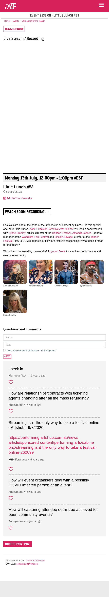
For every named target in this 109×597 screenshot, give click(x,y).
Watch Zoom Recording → (27, 211)
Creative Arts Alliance (61, 229)
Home (7, 21)
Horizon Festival (61, 233)
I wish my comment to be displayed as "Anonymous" (31, 350)
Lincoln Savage (64, 237)
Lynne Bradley (17, 233)
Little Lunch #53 (18, 187)
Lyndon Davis (57, 251)
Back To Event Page (17, 544)
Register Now (14, 29)
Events (16, 21)
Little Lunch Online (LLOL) (33, 21)
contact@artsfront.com (27, 563)
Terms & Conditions (35, 560)
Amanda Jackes (81, 233)
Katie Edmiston (38, 229)
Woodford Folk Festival (35, 237)
